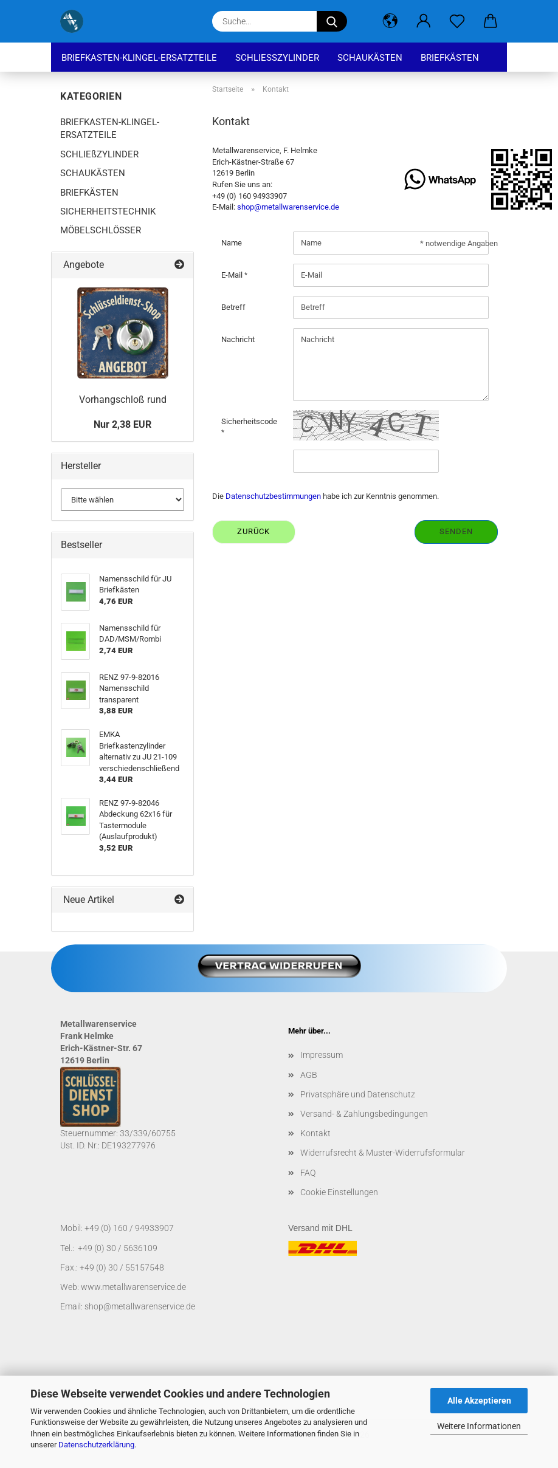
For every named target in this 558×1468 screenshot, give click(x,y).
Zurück (253, 531)
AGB (308, 1075)
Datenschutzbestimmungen (273, 496)
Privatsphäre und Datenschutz (357, 1094)
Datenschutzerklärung (96, 1444)
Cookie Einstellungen (339, 1192)
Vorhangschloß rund (123, 399)
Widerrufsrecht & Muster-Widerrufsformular (382, 1153)
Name (231, 242)
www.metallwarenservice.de (133, 1287)
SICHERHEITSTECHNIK (108, 211)
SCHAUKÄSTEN (369, 57)
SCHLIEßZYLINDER (277, 57)
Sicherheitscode (249, 421)
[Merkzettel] (457, 21)
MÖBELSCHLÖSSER (100, 230)
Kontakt (315, 1133)
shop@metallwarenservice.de (288, 206)
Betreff (233, 307)
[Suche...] (332, 21)
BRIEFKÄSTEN (450, 57)
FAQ (307, 1173)
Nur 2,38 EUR (122, 424)
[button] (390, 21)
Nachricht (238, 339)
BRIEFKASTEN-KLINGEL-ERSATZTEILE (139, 57)
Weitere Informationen (479, 1426)
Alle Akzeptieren (479, 1400)
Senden (456, 531)
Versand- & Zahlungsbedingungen (364, 1114)
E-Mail (232, 275)
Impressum (321, 1055)
